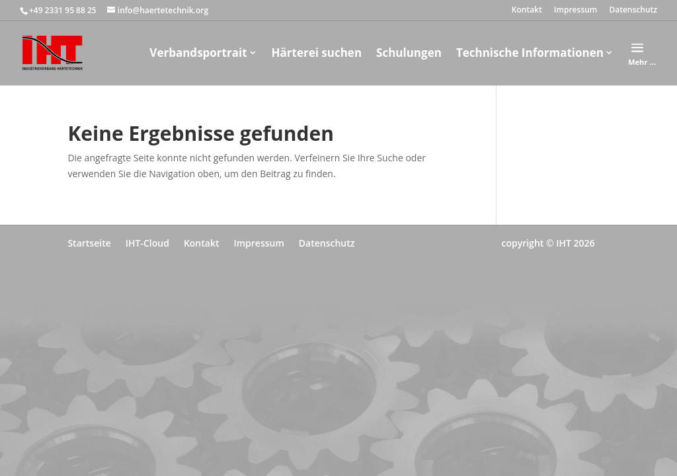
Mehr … (642, 62)
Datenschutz (633, 10)
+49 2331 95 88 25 (63, 10)
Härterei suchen (317, 52)
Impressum (575, 10)
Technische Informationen (530, 52)
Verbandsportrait (198, 52)
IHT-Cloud (147, 243)
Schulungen (409, 52)
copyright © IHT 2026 (547, 243)
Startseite (88, 243)
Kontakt (527, 10)
